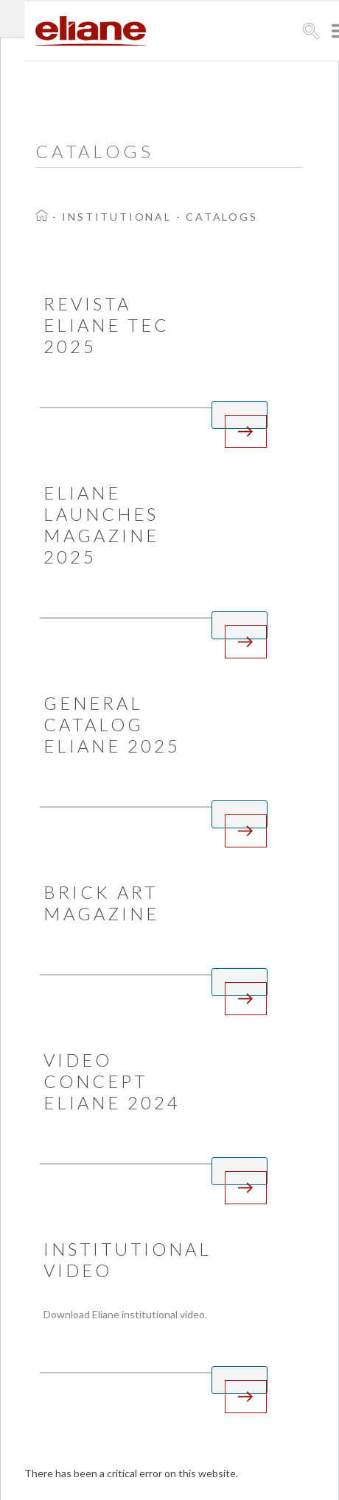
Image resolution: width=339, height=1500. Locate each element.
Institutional (116, 216)
